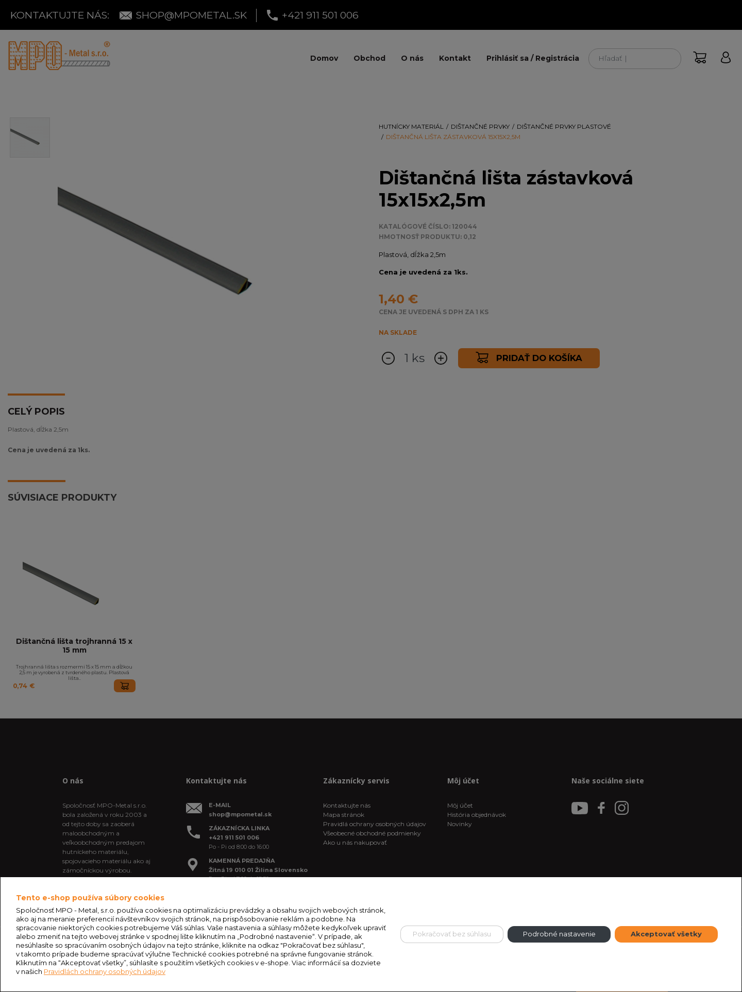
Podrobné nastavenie (559, 934)
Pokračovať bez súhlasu (452, 934)
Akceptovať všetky (666, 934)
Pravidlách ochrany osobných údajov (104, 971)
